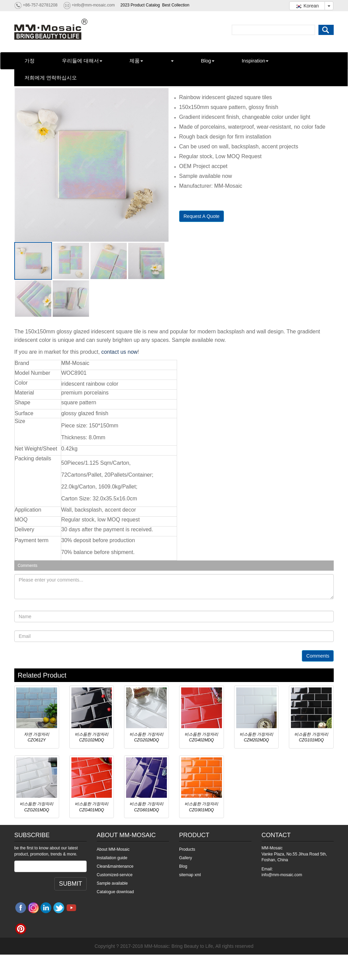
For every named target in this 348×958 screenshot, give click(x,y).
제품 (136, 60)
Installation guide (112, 857)
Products (187, 849)
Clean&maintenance (115, 866)
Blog (207, 60)
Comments (317, 656)
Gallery (185, 857)
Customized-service (115, 874)
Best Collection (175, 5)
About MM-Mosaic (113, 849)
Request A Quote (202, 216)
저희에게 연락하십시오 (50, 77)
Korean (307, 5)
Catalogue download (115, 891)
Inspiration (255, 60)
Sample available (112, 883)
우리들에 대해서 (82, 60)
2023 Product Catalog (140, 5)
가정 (29, 60)
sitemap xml (190, 874)
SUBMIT (70, 883)
